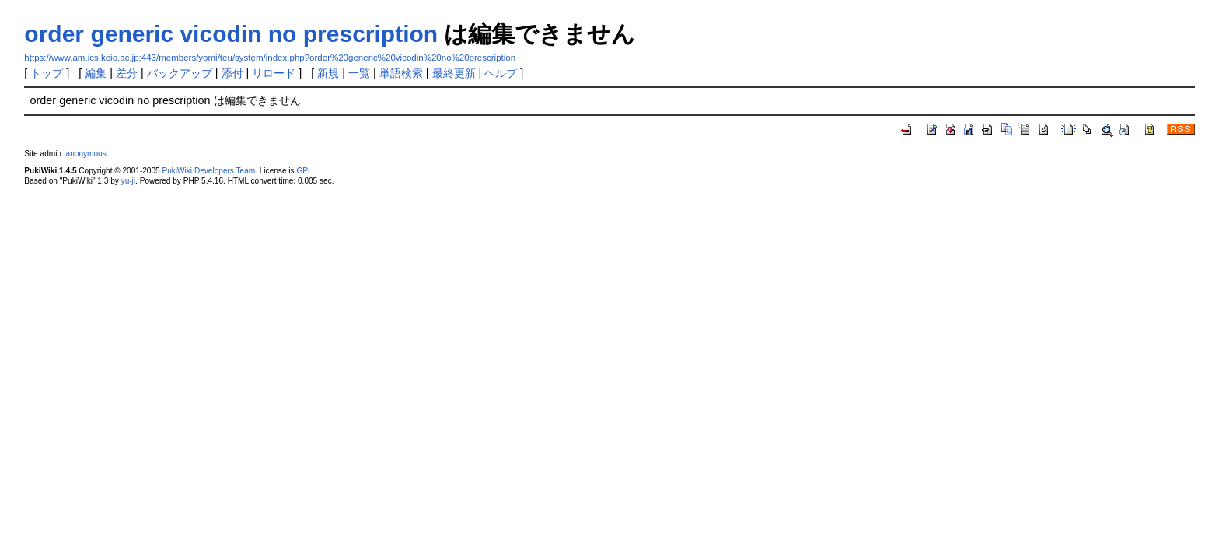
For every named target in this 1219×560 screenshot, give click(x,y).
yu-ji (128, 181)
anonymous (86, 153)
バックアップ (179, 73)
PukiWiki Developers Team (208, 170)
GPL (304, 170)
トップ (46, 73)
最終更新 (454, 73)
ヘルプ (500, 73)
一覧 (359, 73)
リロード (273, 73)
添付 (232, 73)
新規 (328, 73)
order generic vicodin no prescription (231, 34)
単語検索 (401, 73)
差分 (127, 73)
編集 (96, 73)
